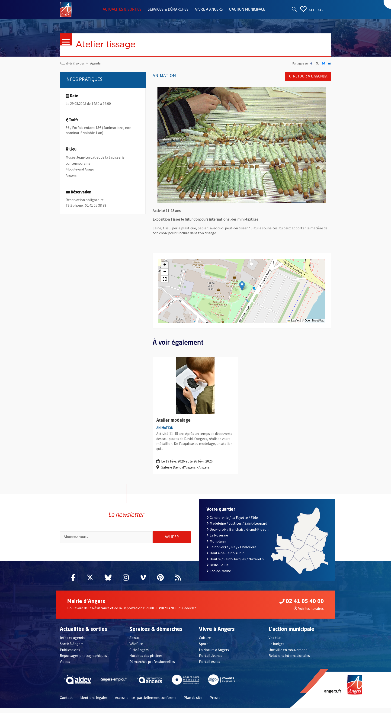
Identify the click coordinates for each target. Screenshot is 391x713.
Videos (65, 666)
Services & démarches (168, 10)
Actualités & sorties (122, 10)
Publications (70, 654)
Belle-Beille (217, 569)
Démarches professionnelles (152, 666)
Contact (66, 702)
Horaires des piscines (146, 660)
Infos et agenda (72, 642)
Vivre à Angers (209, 10)
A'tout (134, 642)
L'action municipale (247, 10)
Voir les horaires (309, 613)
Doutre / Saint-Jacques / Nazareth (235, 563)
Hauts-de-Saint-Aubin (225, 558)
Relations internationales (289, 660)
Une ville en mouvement (288, 654)
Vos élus (275, 642)
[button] (242, 286)
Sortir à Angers (71, 648)
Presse (215, 702)
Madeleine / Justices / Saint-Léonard (236, 528)
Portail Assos (209, 666)
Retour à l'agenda (308, 76)
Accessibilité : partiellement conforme (145, 702)
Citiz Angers (139, 654)
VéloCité (136, 648)
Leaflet (293, 320)
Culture (205, 642)
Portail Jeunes (210, 660)
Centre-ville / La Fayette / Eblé (232, 522)
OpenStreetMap (314, 320)
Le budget (276, 648)
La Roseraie (217, 540)
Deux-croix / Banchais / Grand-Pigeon (237, 534)
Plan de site (193, 702)
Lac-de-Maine (218, 575)
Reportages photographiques (83, 660)
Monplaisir (216, 545)
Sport (203, 648)
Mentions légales (94, 702)
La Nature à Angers (214, 654)
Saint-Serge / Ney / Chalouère (231, 551)
